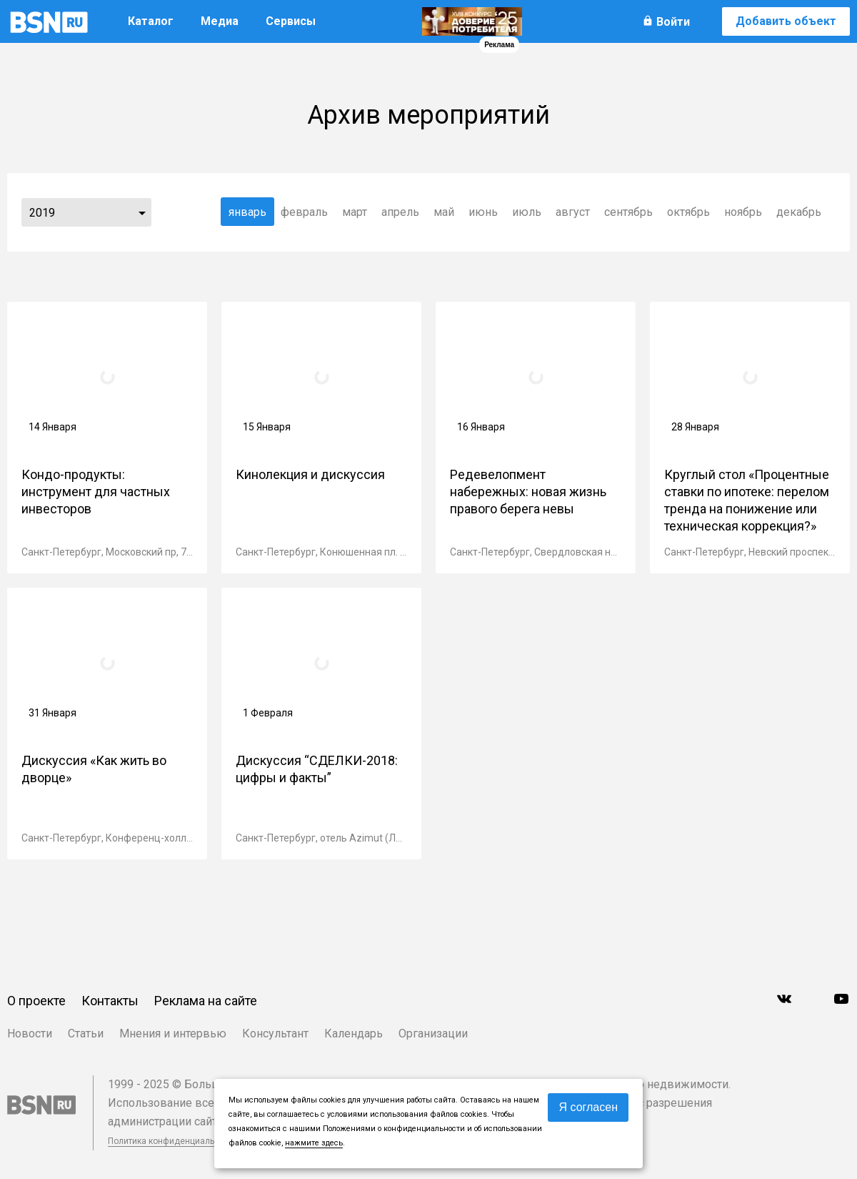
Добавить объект (786, 21)
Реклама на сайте (205, 1000)
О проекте (36, 1000)
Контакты (110, 1000)
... (142, 212)
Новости (29, 1033)
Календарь (353, 1033)
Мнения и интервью (172, 1033)
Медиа (220, 21)
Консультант (275, 1033)
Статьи (86, 1033)
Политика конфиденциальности (173, 1141)
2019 (42, 212)
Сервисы (291, 21)
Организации (433, 1033)
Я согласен (588, 1107)
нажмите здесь (314, 1143)
